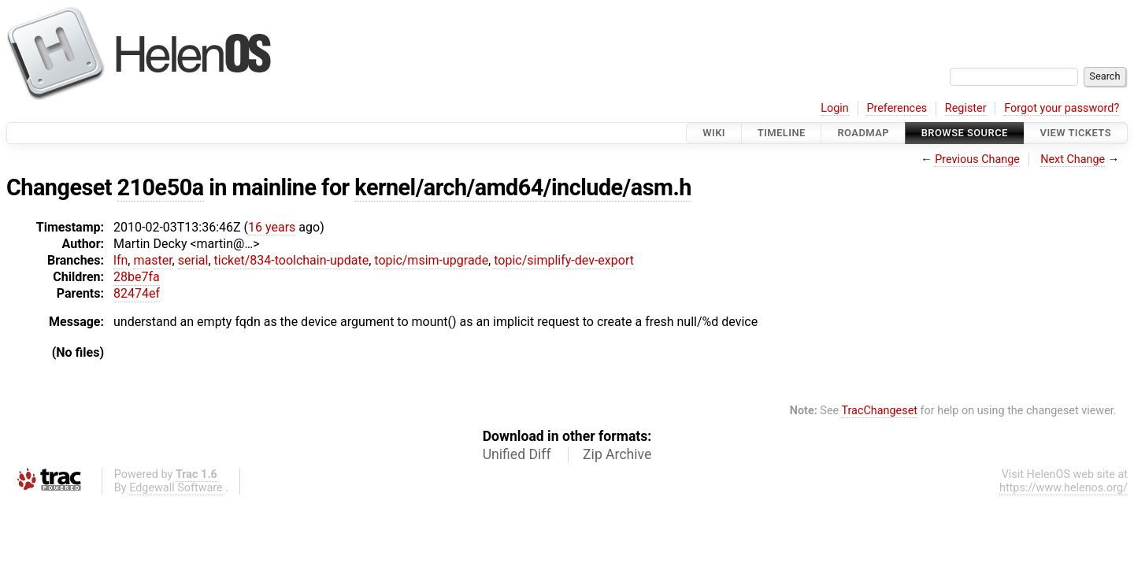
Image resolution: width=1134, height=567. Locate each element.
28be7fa (136, 276)
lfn (120, 260)
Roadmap (863, 133)
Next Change (1072, 159)
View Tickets (1075, 133)
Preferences (896, 108)
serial (193, 260)
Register (966, 108)
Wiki (713, 133)
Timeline (782, 133)
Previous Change (977, 159)
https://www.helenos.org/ (1063, 488)
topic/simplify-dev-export (564, 260)
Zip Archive (617, 454)
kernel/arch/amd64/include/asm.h (522, 187)
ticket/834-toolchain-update (291, 260)
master (152, 260)
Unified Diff (517, 454)
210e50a (160, 187)
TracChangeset (879, 410)
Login (835, 108)
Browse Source (964, 133)
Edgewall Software (176, 488)
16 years (271, 227)
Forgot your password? (1061, 108)
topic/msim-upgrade (431, 260)
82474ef (136, 293)
